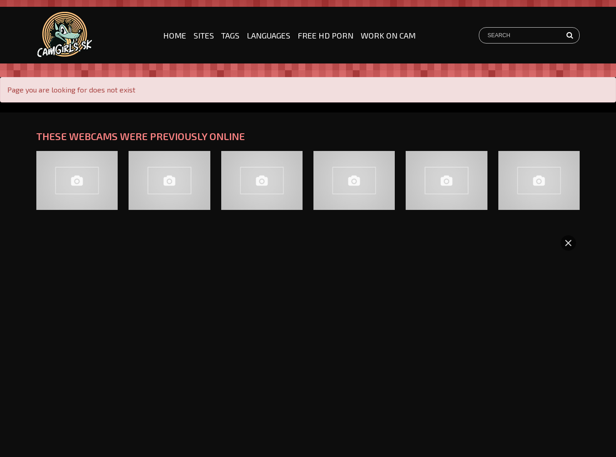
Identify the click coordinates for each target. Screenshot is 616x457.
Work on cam (388, 35)
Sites (204, 35)
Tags (230, 35)
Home (174, 35)
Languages (268, 35)
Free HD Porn (325, 35)
